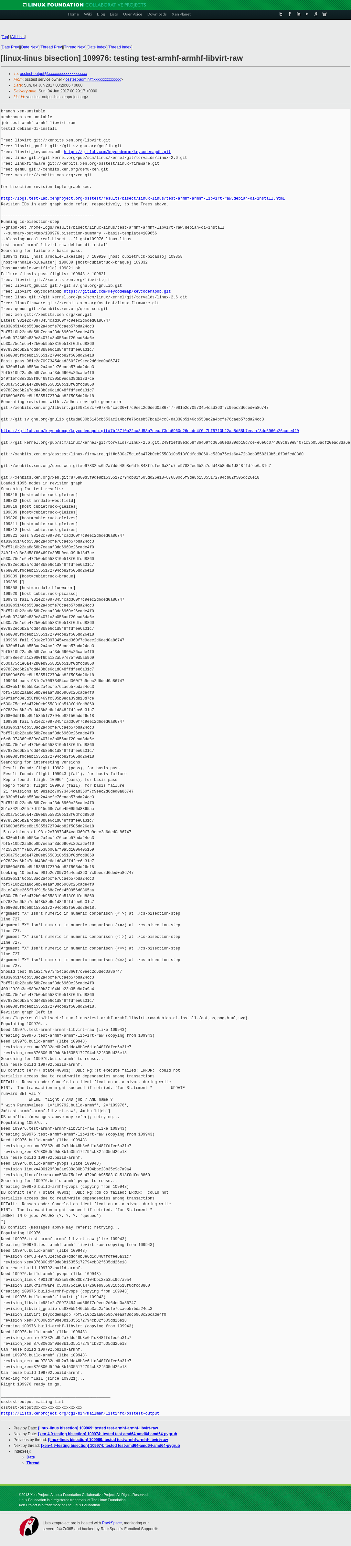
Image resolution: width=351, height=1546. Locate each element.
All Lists (18, 37)
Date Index (97, 47)
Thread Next (74, 47)
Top (5, 37)
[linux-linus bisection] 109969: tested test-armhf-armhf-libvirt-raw (98, 1428)
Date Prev (10, 47)
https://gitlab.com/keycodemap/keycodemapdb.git (117, 152)
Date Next (29, 47)
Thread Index (120, 47)
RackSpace (112, 1523)
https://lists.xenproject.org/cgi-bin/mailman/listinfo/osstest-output (80, 1413)
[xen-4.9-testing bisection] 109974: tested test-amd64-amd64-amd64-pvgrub (107, 1434)
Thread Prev (51, 47)
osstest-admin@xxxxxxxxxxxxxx (93, 79)
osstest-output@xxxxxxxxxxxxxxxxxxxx (53, 73)
